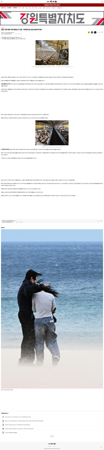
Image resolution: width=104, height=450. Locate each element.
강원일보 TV (59, 8)
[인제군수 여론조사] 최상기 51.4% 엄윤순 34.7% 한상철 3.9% (17, 424)
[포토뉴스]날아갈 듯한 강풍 (7, 389)
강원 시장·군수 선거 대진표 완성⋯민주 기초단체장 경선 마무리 (18, 417)
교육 (30, 8)
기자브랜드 (9, 8)
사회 (26, 8)
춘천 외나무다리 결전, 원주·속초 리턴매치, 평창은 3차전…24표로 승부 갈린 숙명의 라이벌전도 (24, 421)
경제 (23, 8)
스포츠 (40, 8)
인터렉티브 (15, 8)
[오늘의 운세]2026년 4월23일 (11, 432)
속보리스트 (3, 8)
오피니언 (48, 8)
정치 (20, 8)
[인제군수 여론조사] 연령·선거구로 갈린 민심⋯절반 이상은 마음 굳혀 (19, 428)
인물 (44, 8)
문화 (36, 8)
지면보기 (54, 8)
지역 (33, 8)
